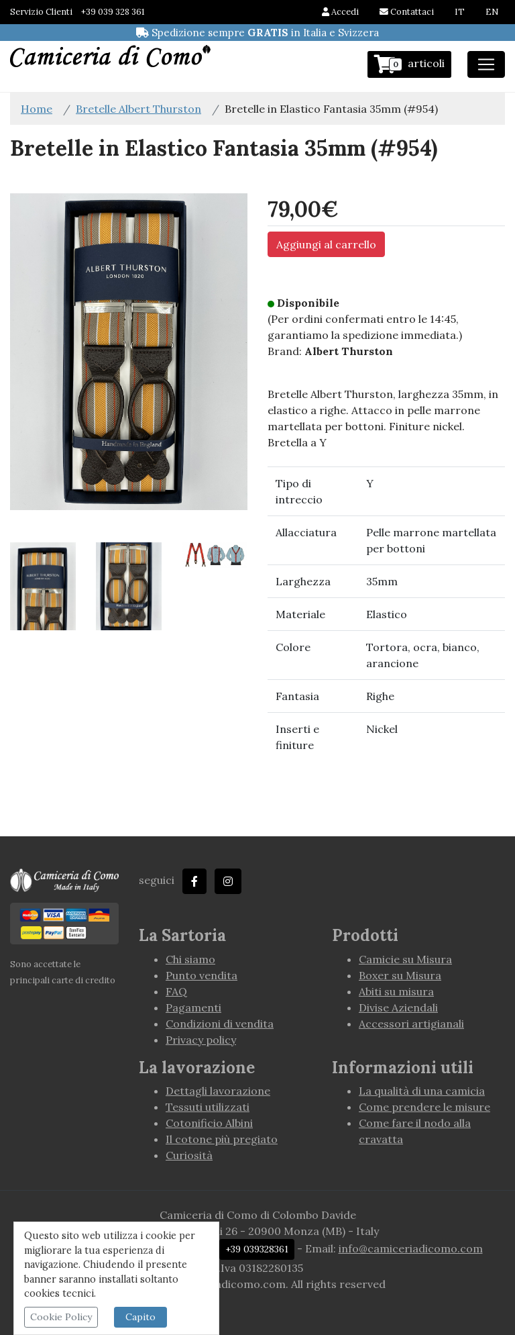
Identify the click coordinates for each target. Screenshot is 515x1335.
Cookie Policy (61, 1317)
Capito (140, 1317)
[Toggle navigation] (486, 64)
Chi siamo (190, 959)
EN (491, 11)
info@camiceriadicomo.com (411, 1248)
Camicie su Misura (405, 959)
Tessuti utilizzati (207, 1107)
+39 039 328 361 (113, 11)
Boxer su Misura (400, 975)
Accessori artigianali (411, 1023)
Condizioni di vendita (220, 1023)
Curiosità (189, 1155)
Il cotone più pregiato (222, 1139)
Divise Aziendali (398, 1007)
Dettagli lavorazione (218, 1090)
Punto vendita (201, 975)
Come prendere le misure (424, 1107)
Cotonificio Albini (209, 1123)
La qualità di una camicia (422, 1090)
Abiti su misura (396, 991)
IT (460, 11)
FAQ (176, 991)
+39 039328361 (256, 1249)
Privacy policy (201, 1039)
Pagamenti (193, 1007)
